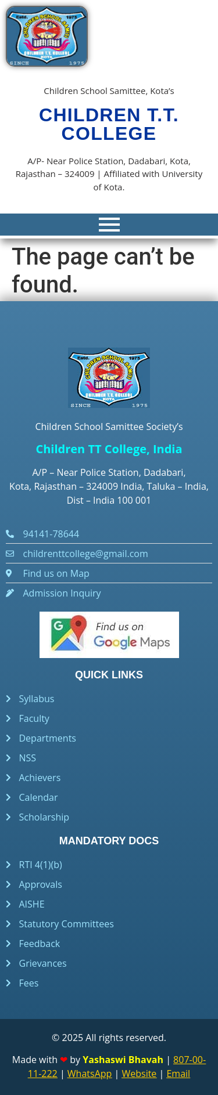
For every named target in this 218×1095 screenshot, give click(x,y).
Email (178, 1073)
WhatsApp (89, 1073)
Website (138, 1073)
